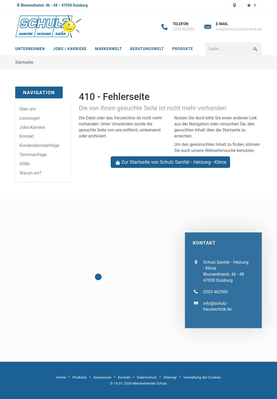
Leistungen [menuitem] (29, 118)
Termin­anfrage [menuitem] (33, 154)
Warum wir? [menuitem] (30, 173)
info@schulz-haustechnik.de (239, 29)
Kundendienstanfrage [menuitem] (39, 145)
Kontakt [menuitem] (26, 136)
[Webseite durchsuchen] (226, 48)
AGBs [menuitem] (24, 163)
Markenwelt (108, 49)
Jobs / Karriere (70, 49)
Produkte (182, 49)
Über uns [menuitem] (27, 109)
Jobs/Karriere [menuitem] (32, 127)
